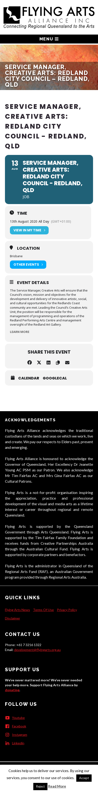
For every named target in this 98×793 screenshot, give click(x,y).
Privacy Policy (67, 610)
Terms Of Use (43, 610)
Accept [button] (84, 778)
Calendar (28, 378)
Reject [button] (40, 786)
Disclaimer (12, 618)
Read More (57, 786)
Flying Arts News (17, 610)
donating (12, 690)
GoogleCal (55, 378)
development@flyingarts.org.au (37, 650)
